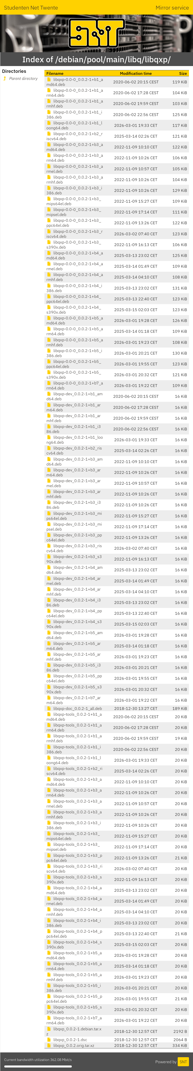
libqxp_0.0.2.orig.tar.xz (70, 1045)
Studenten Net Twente (31, 7)
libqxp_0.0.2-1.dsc (66, 1039)
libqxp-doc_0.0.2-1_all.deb (74, 708)
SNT (183, 1061)
